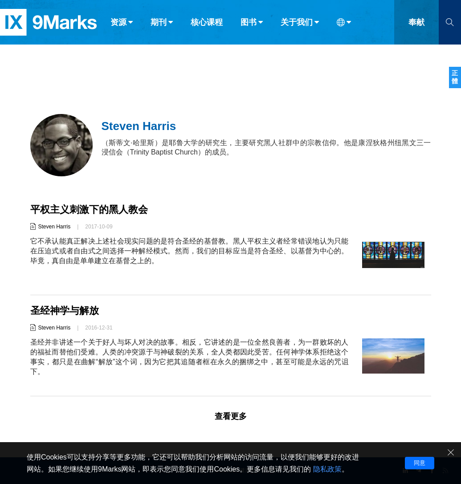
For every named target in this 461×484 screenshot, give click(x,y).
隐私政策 (327, 469)
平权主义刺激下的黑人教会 (89, 209)
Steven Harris (54, 227)
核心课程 (207, 25)
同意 (419, 463)
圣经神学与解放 (64, 310)
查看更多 (231, 416)
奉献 (416, 25)
